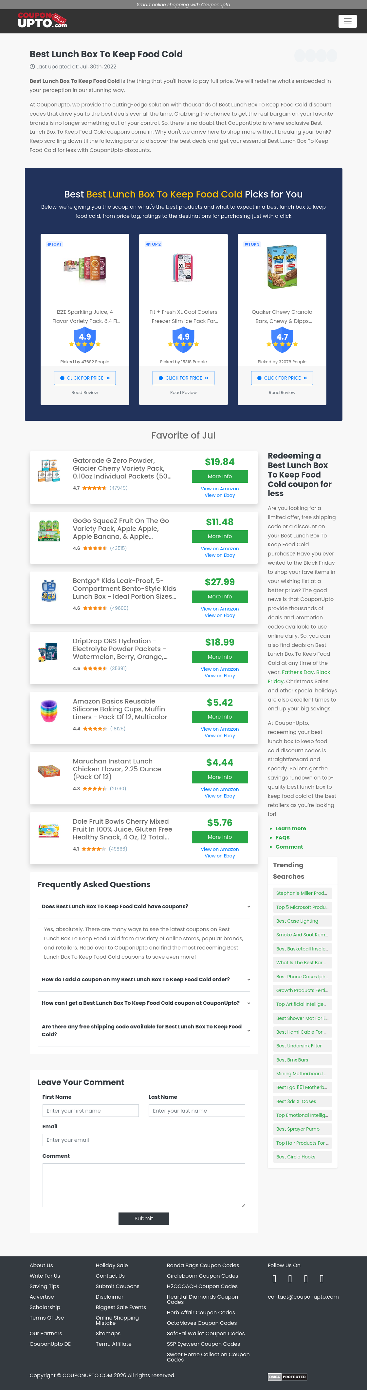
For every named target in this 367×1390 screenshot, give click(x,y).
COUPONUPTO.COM (87, 1375)
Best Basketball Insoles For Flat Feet (316, 949)
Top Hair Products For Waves (308, 1143)
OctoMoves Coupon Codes (202, 1323)
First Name (57, 1097)
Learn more (291, 828)
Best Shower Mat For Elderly (307, 1018)
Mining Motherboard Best (305, 1073)
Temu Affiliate (114, 1344)
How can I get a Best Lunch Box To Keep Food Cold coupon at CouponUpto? (141, 1003)
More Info (220, 476)
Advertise (42, 1297)
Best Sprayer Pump (298, 1129)
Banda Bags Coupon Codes (203, 1265)
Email (50, 1126)
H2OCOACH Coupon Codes (202, 1286)
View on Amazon (220, 488)
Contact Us (110, 1276)
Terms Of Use (47, 1318)
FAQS (283, 837)
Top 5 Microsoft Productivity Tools (314, 907)
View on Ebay (220, 495)
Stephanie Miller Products (305, 893)
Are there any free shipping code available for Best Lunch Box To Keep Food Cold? (142, 1030)
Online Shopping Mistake (117, 1320)
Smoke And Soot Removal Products (316, 934)
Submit (144, 1218)
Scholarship (45, 1307)
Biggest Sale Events (121, 1307)
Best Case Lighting (297, 921)
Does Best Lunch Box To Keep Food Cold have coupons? (115, 906)
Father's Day (298, 672)
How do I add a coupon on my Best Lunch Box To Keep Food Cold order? (136, 979)
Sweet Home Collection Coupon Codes (208, 1357)
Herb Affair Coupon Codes (201, 1312)
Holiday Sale (112, 1265)
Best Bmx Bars (292, 1060)
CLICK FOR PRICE (85, 378)
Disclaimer (109, 1297)
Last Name (163, 1097)
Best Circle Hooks (295, 1157)
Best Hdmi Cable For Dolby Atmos (314, 1032)
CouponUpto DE (50, 1344)
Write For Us (45, 1276)
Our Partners (46, 1333)
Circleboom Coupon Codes (202, 1276)
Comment (56, 1156)
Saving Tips (44, 1286)
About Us (41, 1265)
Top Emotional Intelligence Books (313, 1115)
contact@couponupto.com (303, 1297)
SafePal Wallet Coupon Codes (206, 1333)
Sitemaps (108, 1333)
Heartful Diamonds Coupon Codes (202, 1299)
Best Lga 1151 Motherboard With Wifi (316, 1087)
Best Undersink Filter (299, 1045)
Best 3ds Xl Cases (296, 1101)
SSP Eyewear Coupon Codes (203, 1344)
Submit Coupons (117, 1286)
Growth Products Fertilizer (305, 990)
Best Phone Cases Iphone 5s (308, 976)
